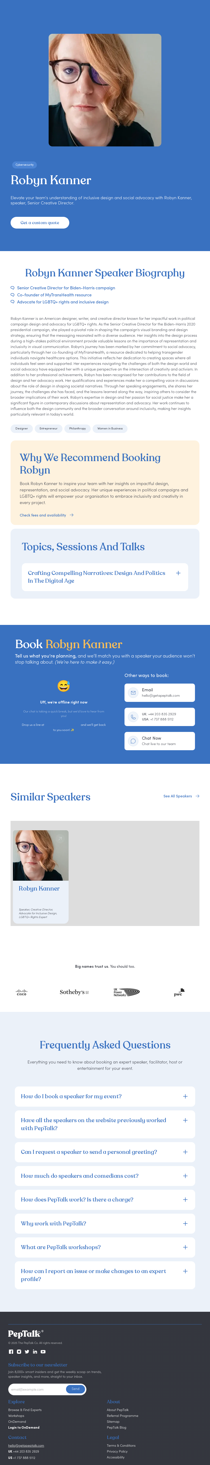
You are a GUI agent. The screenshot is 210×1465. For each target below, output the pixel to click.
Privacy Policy (117, 1451)
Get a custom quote (39, 223)
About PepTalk (117, 1410)
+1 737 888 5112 (158, 719)
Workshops (16, 1416)
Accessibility (115, 1457)
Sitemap (113, 1421)
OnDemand (17, 1421)
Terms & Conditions (121, 1445)
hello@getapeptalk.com (62, 725)
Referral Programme (122, 1416)
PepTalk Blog (116, 1427)
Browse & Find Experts (25, 1410)
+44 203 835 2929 (159, 714)
